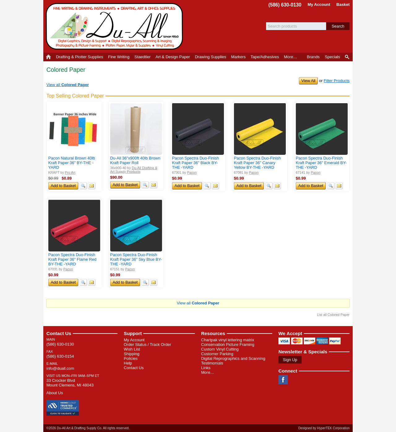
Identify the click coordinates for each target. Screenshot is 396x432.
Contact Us (58, 333)
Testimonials (212, 363)
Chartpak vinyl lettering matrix (227, 340)
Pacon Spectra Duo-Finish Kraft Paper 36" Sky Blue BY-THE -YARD (136, 259)
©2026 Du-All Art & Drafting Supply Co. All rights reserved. (88, 428)
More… (207, 372)
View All (308, 80)
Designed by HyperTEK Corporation (324, 428)
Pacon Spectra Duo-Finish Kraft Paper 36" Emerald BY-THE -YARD (321, 163)
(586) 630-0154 (60, 356)
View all (67, 84)
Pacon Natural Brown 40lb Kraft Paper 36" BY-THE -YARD (71, 163)
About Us (54, 393)
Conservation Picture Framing (227, 344)
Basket (343, 4)
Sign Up (290, 359)
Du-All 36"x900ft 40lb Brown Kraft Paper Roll (135, 160)
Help (128, 363)
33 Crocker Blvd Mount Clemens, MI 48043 (69, 382)
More (290, 57)
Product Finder (347, 57)
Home (48, 57)
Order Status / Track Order (147, 344)
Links (205, 367)
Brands (313, 57)
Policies (131, 358)
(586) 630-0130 (285, 4)
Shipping (132, 353)
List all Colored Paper (333, 314)
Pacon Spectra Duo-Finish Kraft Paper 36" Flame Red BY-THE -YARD (72, 259)
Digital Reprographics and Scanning (233, 358)
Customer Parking (217, 353)
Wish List (132, 349)
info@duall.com (60, 368)
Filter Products (337, 80)
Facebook (283, 379)
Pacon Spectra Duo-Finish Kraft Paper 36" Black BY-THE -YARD (195, 163)
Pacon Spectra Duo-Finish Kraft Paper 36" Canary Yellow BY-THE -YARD (257, 163)
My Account (319, 4)
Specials (332, 57)
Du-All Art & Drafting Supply (115, 26)
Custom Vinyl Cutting (220, 349)
